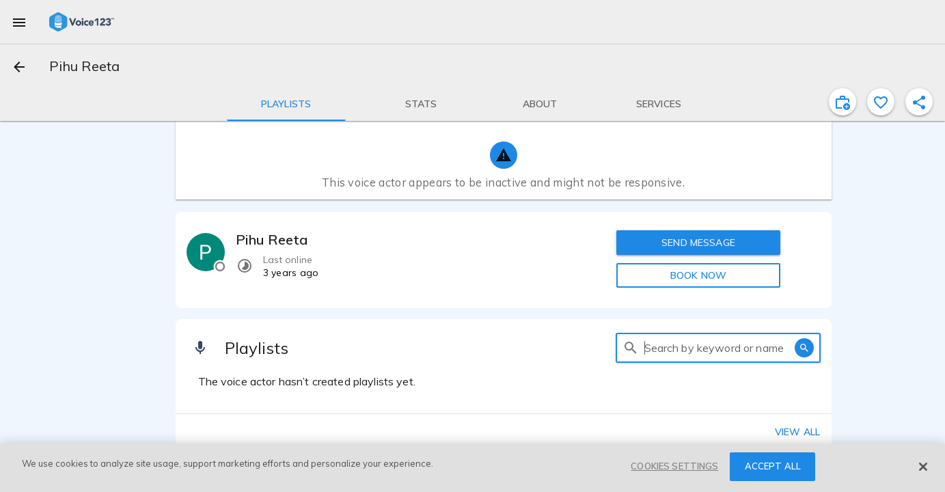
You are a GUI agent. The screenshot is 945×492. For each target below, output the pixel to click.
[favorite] (880, 101)
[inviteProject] (842, 101)
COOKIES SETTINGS (674, 466)
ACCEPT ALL (773, 466)
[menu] (19, 22)
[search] (630, 347)
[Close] (923, 467)
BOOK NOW (698, 275)
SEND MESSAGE (698, 242)
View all (797, 432)
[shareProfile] (919, 101)
